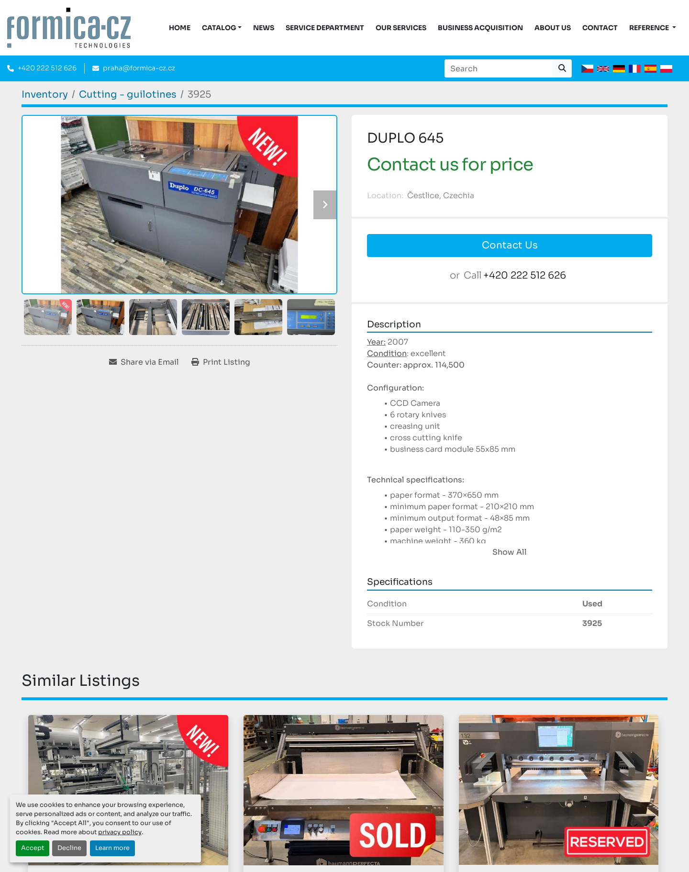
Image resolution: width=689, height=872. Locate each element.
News (263, 27)
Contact (600, 27)
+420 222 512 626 (47, 68)
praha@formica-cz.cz (139, 68)
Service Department (325, 27)
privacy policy (120, 832)
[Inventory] (45, 95)
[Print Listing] (220, 362)
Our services (401, 27)
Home (179, 27)
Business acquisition (480, 27)
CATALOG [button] (219, 27)
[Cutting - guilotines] (128, 95)
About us (552, 27)
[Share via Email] (144, 362)
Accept (32, 848)
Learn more (112, 848)
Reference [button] (649, 27)
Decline (69, 848)
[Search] (499, 68)
